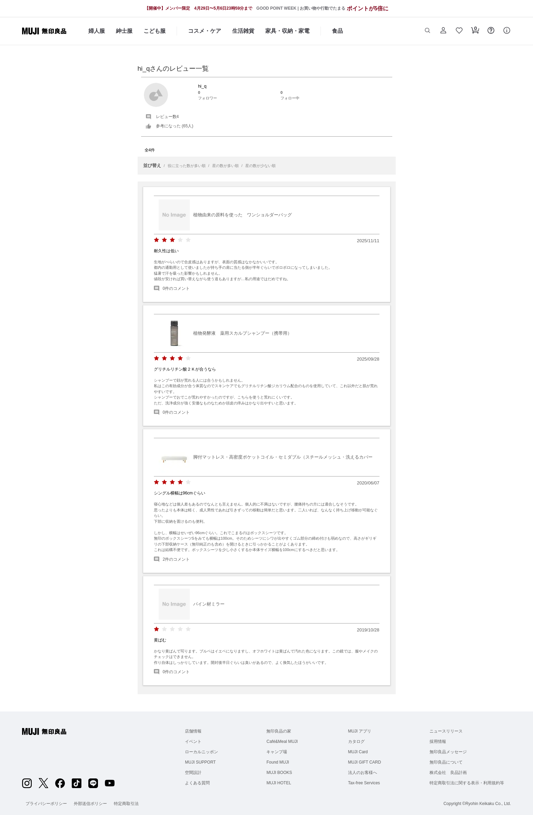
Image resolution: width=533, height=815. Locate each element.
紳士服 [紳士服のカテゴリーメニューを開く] (124, 31)
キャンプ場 (276, 751)
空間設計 (193, 772)
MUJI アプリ (359, 731)
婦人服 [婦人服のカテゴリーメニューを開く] (96, 31)
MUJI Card (358, 751)
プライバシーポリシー (46, 803)
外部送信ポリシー (90, 803)
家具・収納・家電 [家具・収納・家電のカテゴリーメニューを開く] (287, 31)
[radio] (156, 240)
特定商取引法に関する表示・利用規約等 (467, 782)
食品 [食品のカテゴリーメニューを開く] (337, 31)
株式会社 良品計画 (448, 772)
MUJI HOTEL (278, 782)
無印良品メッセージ (448, 751)
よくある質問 (197, 782)
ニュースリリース (446, 731)
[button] (427, 31)
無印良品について (446, 762)
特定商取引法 (126, 803)
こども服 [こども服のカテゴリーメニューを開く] (155, 31)
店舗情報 (193, 731)
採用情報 (438, 741)
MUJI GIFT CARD (364, 762)
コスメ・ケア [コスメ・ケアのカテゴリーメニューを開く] (204, 31)
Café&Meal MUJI (282, 741)
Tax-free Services (364, 782)
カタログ (356, 741)
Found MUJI (277, 762)
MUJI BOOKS (279, 772)
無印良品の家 (278, 731)
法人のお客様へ (362, 772)
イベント (193, 741)
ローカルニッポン (201, 751)
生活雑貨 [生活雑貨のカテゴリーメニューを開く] (243, 31)
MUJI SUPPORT (200, 762)
